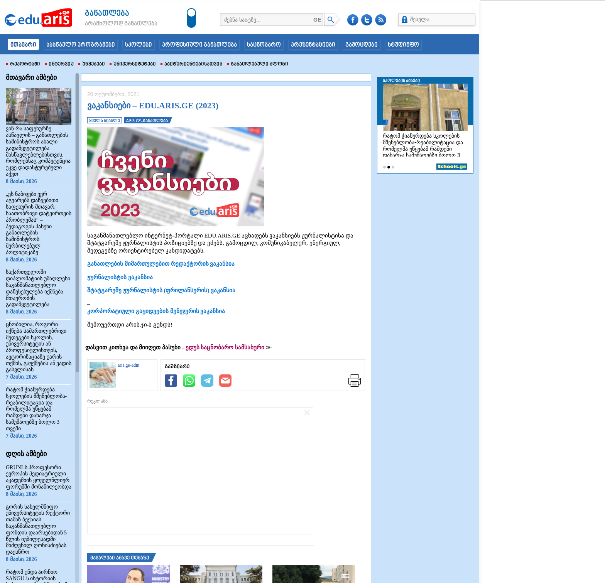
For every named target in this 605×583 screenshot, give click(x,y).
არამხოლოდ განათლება (109, 24)
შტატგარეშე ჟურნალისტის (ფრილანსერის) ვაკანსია (161, 290)
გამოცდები (361, 45)
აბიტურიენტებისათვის (191, 64)
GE (317, 20)
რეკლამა (97, 401)
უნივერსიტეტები (133, 64)
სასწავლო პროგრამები (80, 45)
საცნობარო (264, 45)
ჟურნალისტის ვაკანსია (120, 277)
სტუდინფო (403, 45)
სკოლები (138, 45)
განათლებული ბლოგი (257, 64)
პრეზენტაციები (313, 45)
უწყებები (91, 64)
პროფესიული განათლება (199, 45)
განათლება (107, 14)
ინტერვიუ (59, 64)
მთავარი (23, 45)
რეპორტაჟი (23, 64)
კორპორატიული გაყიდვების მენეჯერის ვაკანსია (156, 311)
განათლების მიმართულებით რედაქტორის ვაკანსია (161, 264)
